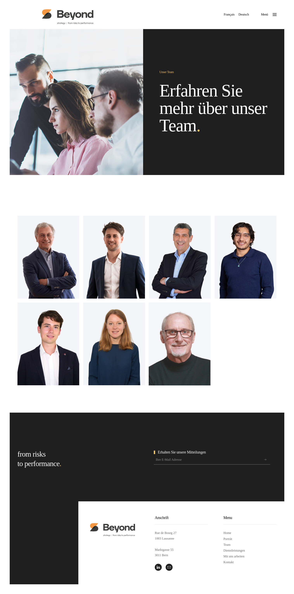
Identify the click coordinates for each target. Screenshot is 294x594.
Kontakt (228, 562)
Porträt (227, 539)
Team (226, 545)
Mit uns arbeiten (233, 556)
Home (227, 533)
